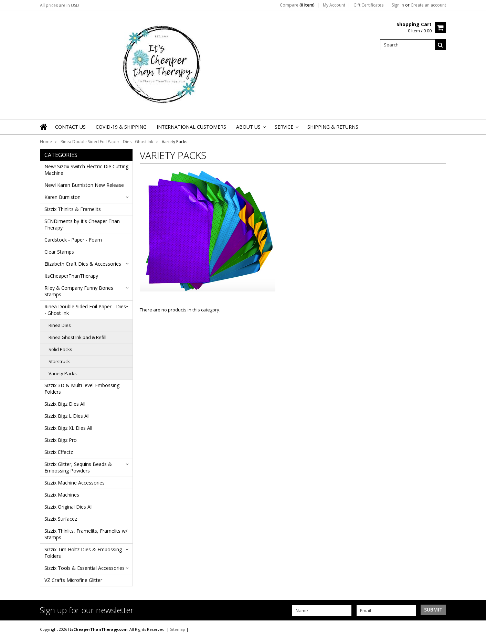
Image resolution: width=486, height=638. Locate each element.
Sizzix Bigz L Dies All (66, 416)
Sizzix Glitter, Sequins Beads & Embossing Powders (78, 467)
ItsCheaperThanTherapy (71, 276)
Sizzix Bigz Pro (60, 440)
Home (46, 142)
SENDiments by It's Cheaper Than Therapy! (82, 224)
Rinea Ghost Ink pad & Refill (77, 337)
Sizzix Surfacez (60, 518)
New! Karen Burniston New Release (84, 185)
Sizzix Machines (61, 494)
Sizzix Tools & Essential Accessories (84, 568)
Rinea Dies (60, 325)
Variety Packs (63, 373)
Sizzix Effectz (58, 452)
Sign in (398, 5)
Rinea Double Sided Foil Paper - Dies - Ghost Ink (107, 142)
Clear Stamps (59, 251)
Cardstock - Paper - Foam (73, 239)
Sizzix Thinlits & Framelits (72, 209)
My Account (334, 5)
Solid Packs (60, 349)
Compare (297, 5)
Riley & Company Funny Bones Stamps (78, 291)
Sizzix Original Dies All (68, 506)
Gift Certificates (368, 5)
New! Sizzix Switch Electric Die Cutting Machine (86, 169)
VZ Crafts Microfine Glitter (73, 580)
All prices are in (59, 5)
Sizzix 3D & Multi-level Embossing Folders (81, 388)
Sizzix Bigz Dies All (64, 404)
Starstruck (59, 361)
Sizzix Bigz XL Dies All (68, 428)
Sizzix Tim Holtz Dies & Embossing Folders (83, 552)
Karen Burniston (62, 197)
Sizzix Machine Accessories (74, 482)
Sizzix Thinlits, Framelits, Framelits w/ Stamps (85, 534)
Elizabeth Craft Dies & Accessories (82, 263)
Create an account (428, 5)
